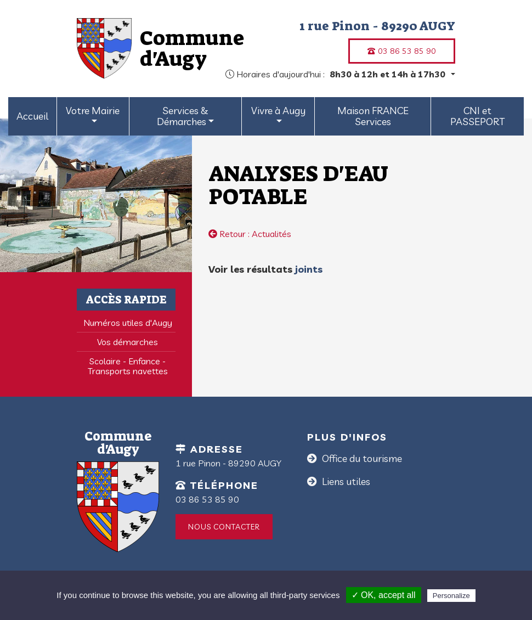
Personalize (451, 595)
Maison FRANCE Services (373, 116)
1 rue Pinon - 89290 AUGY (377, 26)
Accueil (32, 116)
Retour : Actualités (249, 233)
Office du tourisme (361, 458)
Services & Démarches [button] (182, 116)
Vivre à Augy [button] (278, 110)
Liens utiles (345, 481)
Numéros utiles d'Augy (127, 322)
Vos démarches (127, 341)
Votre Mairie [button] (93, 110)
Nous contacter (224, 527)
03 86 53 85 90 (401, 51)
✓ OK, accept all (384, 595)
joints (307, 269)
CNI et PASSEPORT (477, 116)
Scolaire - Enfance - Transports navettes (128, 366)
